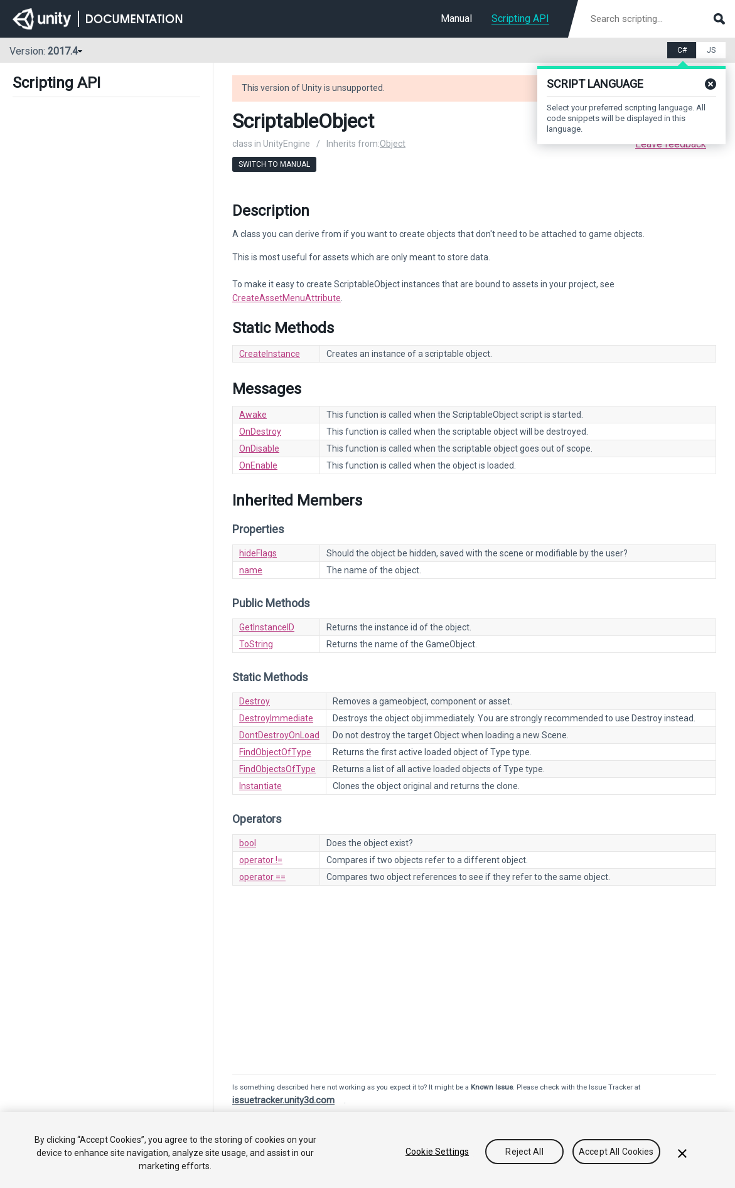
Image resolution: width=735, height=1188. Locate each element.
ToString (256, 644)
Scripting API (520, 18)
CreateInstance (269, 354)
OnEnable (258, 465)
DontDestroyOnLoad (279, 735)
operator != (260, 860)
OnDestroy (260, 432)
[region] (367, 1150)
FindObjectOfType (275, 752)
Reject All (524, 1152)
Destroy (254, 701)
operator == (262, 877)
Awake (253, 415)
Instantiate (260, 786)
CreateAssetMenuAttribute (286, 298)
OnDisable (259, 448)
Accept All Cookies (616, 1152)
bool (247, 843)
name (250, 570)
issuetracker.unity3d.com (283, 1100)
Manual (456, 18)
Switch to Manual (274, 164)
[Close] (682, 1153)
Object (392, 144)
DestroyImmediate (276, 718)
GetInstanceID (266, 627)
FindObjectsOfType (277, 769)
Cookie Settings (437, 1152)
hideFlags (258, 553)
